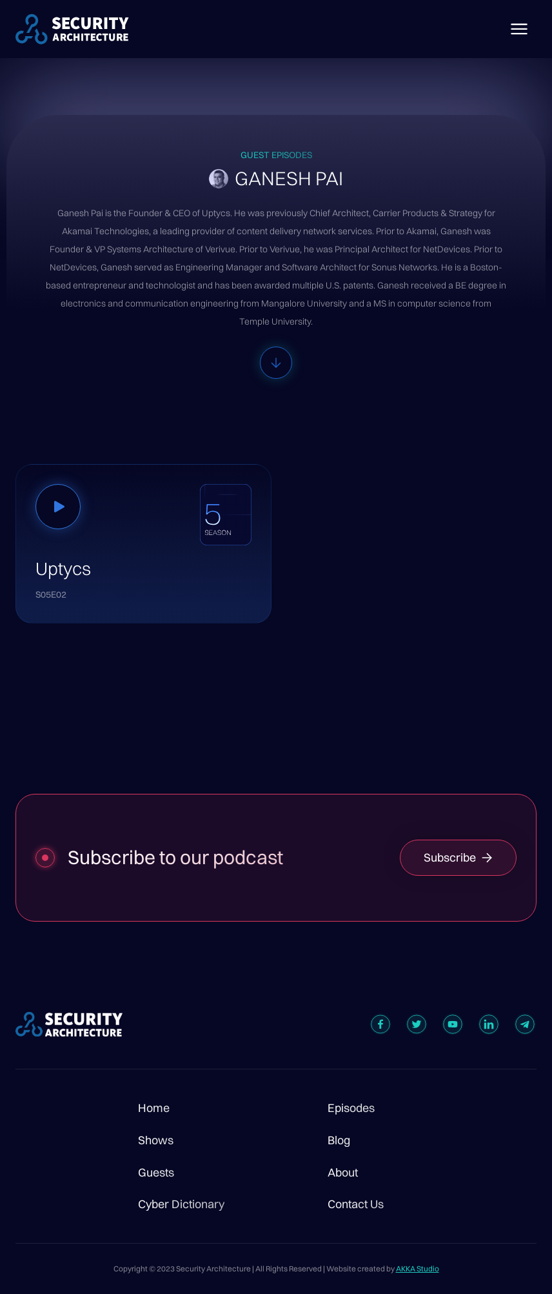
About (343, 1172)
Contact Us (356, 1204)
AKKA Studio (417, 1268)
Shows (155, 1140)
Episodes (351, 1108)
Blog (339, 1140)
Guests (156, 1172)
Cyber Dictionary (181, 1204)
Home (154, 1108)
